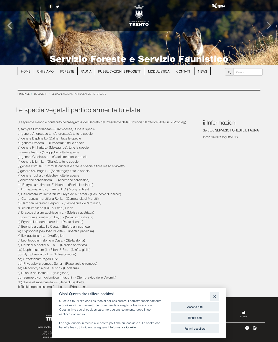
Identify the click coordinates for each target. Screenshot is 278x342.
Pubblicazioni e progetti (121, 71)
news (204, 71)
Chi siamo (46, 71)
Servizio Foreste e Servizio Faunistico (139, 58)
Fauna (87, 71)
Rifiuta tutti (195, 317)
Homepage (23, 93)
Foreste (68, 71)
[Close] (214, 296)
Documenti (40, 93)
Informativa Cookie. (123, 327)
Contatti (186, 71)
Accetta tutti (195, 306)
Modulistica (161, 71)
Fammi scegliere (195, 328)
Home (26, 71)
